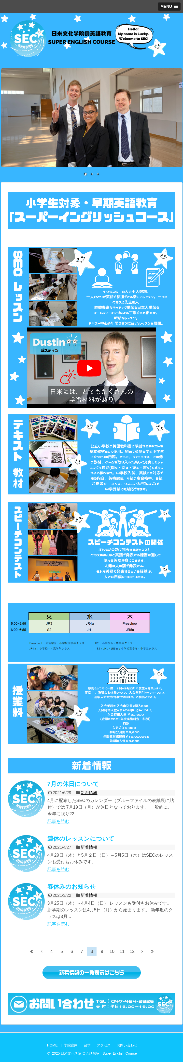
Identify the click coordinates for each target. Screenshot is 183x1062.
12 (132, 951)
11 (122, 951)
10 (112, 951)
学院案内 (71, 1045)
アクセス (104, 1045)
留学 (87, 1045)
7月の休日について (73, 784)
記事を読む (58, 821)
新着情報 (89, 792)
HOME (52, 1045)
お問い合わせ (127, 1045)
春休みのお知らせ (71, 886)
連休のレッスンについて (80, 838)
